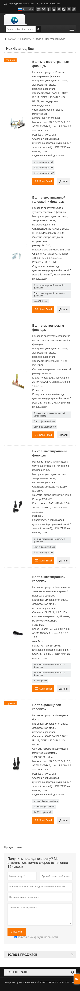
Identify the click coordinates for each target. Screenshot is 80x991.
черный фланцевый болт (46, 801)
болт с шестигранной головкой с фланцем (49, 286)
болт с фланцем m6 (43, 162)
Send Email (43, 181)
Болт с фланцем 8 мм (44, 547)
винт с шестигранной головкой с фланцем (49, 540)
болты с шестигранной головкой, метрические (49, 414)
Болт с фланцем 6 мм (44, 421)
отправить (16, 931)
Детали (63, 181)
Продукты (25, 38)
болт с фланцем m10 (44, 173)
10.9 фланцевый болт (44, 806)
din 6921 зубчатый (42, 812)
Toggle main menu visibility (72, 28)
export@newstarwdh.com (21, 3)
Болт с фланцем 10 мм (45, 427)
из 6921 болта (40, 301)
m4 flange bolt (40, 680)
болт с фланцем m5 (43, 552)
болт (38, 38)
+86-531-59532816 (50, 3)
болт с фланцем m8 (43, 167)
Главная (10, 39)
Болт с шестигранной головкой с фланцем (49, 294)
